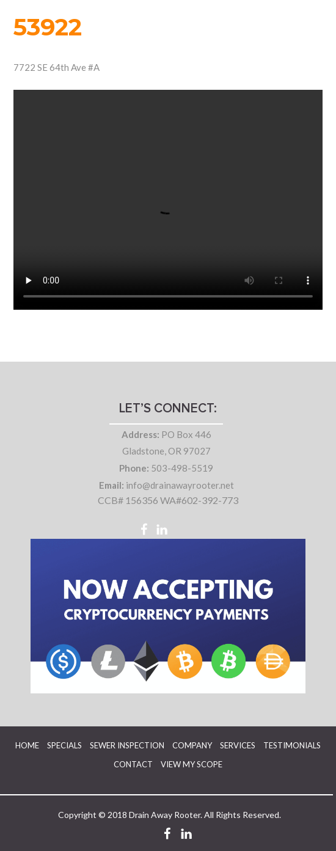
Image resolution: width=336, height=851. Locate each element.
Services (237, 745)
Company (192, 745)
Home (27, 745)
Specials (64, 745)
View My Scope (191, 764)
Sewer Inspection (127, 745)
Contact (133, 764)
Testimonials (292, 745)
